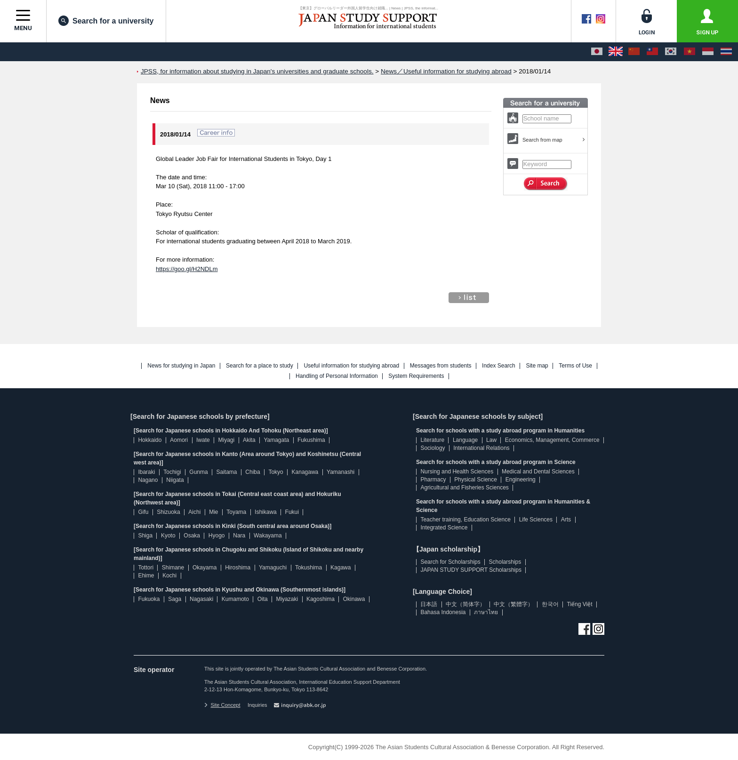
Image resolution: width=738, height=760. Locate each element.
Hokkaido (149, 440)
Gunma (198, 472)
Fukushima (311, 440)
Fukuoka (149, 599)
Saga (174, 599)
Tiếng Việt (580, 604)
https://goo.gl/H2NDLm (187, 268)
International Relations (481, 448)
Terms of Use (575, 366)
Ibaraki (146, 472)
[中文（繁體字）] (652, 52)
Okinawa (354, 599)
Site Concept (222, 705)
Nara (239, 535)
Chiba (252, 472)
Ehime (146, 575)
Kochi (169, 575)
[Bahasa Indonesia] (708, 52)
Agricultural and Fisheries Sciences (464, 487)
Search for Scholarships (450, 562)
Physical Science (475, 479)
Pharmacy (433, 479)
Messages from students (441, 366)
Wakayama (268, 535)
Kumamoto (235, 599)
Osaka (192, 535)
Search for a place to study (259, 366)
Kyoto (168, 535)
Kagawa (340, 567)
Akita (249, 440)
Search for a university (106, 21)
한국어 (550, 604)
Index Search (498, 366)
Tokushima (308, 567)
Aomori (179, 440)
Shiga (145, 535)
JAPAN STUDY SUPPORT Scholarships (470, 570)
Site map (537, 366)
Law (491, 440)
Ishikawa (266, 512)
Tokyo (275, 472)
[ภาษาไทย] (726, 52)
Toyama (236, 512)
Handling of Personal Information (337, 376)
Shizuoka (168, 512)
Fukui (292, 512)
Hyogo (217, 535)
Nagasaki (201, 599)
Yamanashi (340, 472)
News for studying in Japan (181, 366)
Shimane (173, 567)
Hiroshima (237, 567)
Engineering (520, 479)
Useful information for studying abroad (351, 366)
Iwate (203, 440)
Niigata (175, 480)
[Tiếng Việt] (689, 52)
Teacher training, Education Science (465, 519)
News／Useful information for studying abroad (446, 71)
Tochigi (172, 472)
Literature (432, 440)
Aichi (194, 512)
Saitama (226, 472)
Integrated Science (443, 527)
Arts (566, 519)
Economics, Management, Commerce (552, 440)
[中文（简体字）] (634, 52)
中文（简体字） (465, 604)
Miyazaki (287, 599)
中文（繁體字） (513, 604)
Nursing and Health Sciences (456, 471)
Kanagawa (305, 472)
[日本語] (597, 52)
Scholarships (505, 562)
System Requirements (416, 376)
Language (465, 440)
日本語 (428, 604)
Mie (213, 512)
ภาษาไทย (486, 612)
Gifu (143, 512)
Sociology (432, 448)
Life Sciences (536, 519)
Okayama (205, 567)
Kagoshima (320, 599)
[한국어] (671, 52)
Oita (262, 599)
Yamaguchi (273, 567)
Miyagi (226, 440)
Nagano (148, 480)
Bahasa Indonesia (442, 612)
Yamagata (276, 440)
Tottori (145, 567)
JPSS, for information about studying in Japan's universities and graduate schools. (257, 71)
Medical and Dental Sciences (538, 471)
